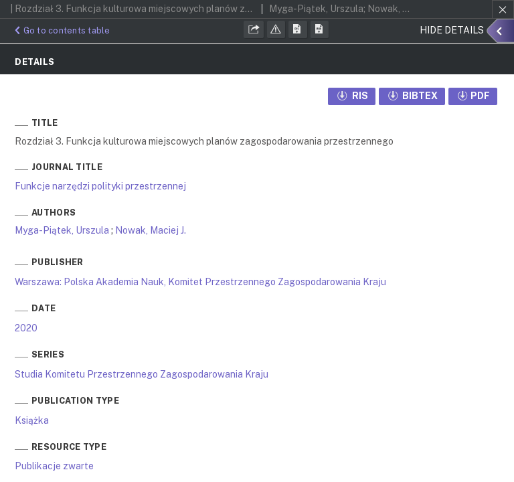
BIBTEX (412, 95)
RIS (351, 95)
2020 (26, 328)
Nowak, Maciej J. (150, 230)
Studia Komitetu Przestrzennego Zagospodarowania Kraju (141, 374)
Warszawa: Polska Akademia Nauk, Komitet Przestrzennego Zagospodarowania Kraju (200, 281)
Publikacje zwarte (54, 466)
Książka (32, 420)
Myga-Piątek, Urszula (62, 230)
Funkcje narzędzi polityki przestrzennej (100, 186)
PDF (473, 95)
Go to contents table (60, 30)
